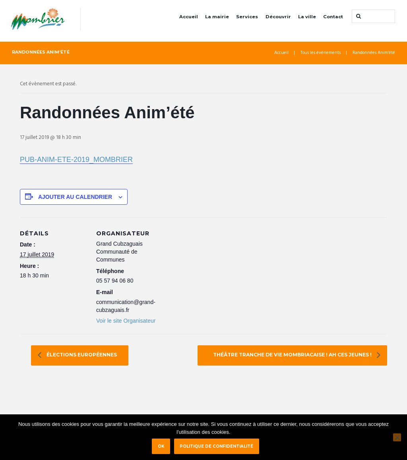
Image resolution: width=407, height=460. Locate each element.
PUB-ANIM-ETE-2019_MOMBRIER (76, 160)
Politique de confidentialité (216, 446)
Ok (161, 446)
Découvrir (278, 16)
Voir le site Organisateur (125, 321)
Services (247, 16)
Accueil (188, 16)
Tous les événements (320, 53)
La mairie (217, 16)
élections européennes (81, 355)
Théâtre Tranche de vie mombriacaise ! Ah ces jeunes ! (293, 355)
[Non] (397, 437)
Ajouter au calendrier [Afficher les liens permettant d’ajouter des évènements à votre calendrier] (75, 197)
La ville (307, 16)
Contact (333, 16)
